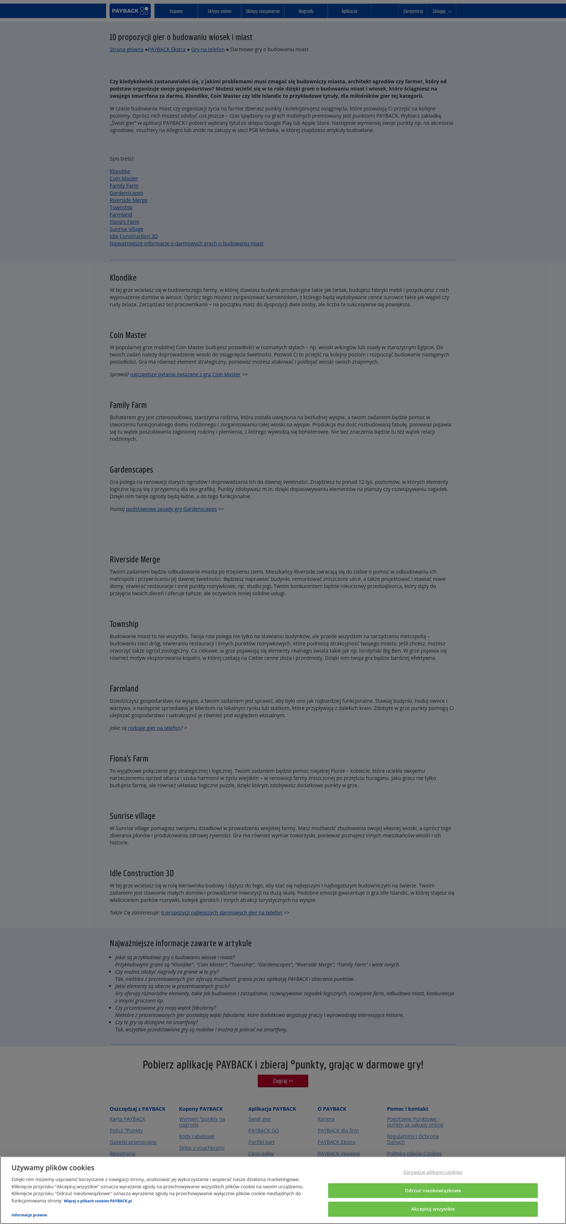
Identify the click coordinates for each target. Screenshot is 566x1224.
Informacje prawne (29, 1215)
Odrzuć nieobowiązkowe (433, 1190)
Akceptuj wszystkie (433, 1209)
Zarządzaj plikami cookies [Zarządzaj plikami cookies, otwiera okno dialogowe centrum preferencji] (433, 1172)
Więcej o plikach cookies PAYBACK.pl (98, 1200)
